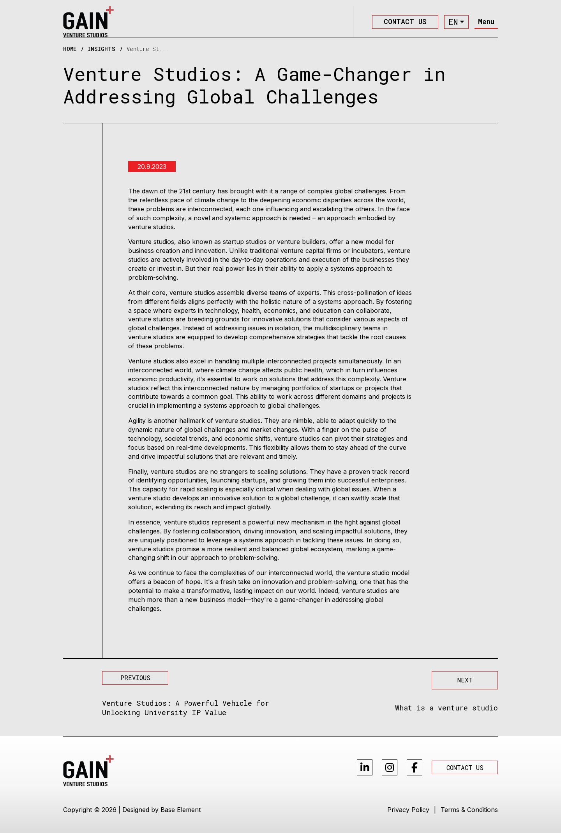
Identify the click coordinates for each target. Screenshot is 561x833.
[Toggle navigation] (486, 22)
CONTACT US (405, 21)
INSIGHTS (101, 49)
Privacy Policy (408, 810)
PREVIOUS (135, 677)
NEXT (465, 680)
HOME (69, 49)
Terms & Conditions (469, 810)
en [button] (453, 22)
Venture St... (147, 49)
